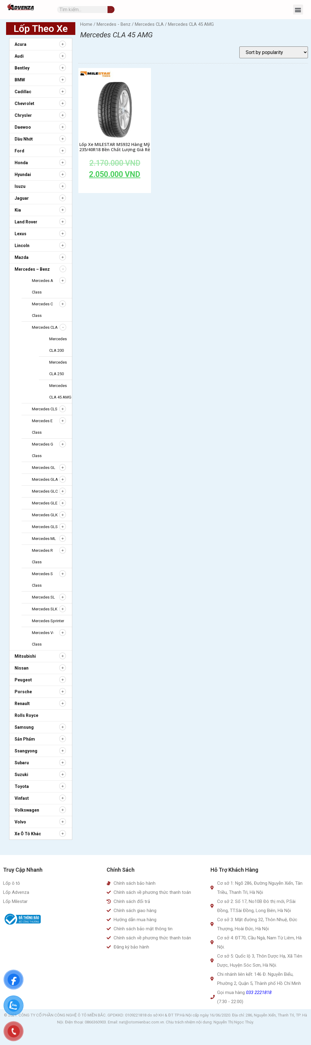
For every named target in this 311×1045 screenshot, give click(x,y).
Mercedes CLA (45, 327)
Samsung (24, 727)
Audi (19, 56)
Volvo (20, 821)
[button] (298, 10)
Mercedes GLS (45, 526)
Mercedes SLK (44, 609)
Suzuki (21, 774)
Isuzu (20, 186)
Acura (20, 44)
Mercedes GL (43, 467)
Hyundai (23, 174)
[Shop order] (273, 52)
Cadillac (23, 91)
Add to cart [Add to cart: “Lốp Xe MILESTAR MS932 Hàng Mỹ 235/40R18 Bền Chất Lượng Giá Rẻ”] (115, 188)
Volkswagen (27, 810)
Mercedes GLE (44, 503)
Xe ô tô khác (28, 833)
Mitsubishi (25, 656)
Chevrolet (24, 103)
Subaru (22, 762)
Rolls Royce (26, 715)
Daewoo (23, 127)
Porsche (23, 691)
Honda (21, 162)
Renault (22, 703)
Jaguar (22, 198)
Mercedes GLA (45, 479)
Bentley (22, 68)
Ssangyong (26, 750)
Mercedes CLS (44, 409)
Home (86, 24)
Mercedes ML (44, 538)
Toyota (22, 786)
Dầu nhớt (24, 139)
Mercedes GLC (45, 491)
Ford (19, 150)
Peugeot (23, 679)
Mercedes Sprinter (48, 621)
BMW (20, 79)
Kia (18, 210)
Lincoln (22, 245)
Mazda (22, 257)
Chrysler (23, 115)
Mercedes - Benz (114, 24)
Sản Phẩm (25, 739)
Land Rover (26, 221)
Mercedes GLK (45, 515)
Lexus (20, 233)
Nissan (22, 668)
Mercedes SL (43, 597)
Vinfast (22, 798)
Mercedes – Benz (32, 269)
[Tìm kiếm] (111, 9)
